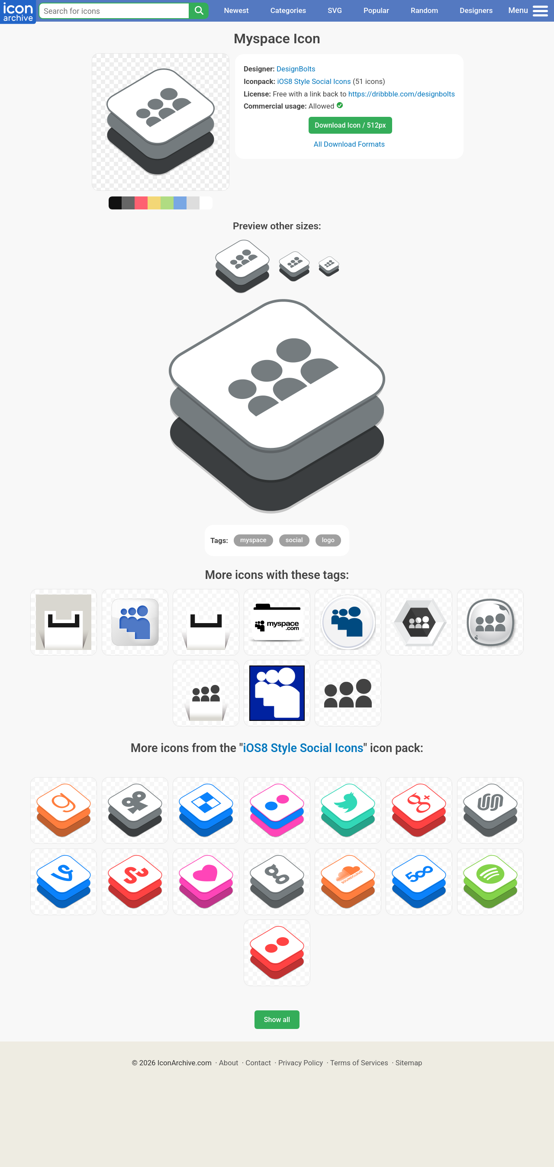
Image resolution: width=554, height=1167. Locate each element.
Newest (236, 10)
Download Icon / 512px (350, 125)
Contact (258, 1062)
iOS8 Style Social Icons (314, 81)
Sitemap (409, 1062)
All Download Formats (349, 144)
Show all (277, 1020)
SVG (335, 10)
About (228, 1062)
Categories (288, 10)
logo (328, 540)
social (294, 540)
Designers (476, 10)
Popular (376, 10)
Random (424, 10)
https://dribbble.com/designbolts (401, 94)
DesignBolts (296, 68)
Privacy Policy (300, 1062)
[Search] (199, 11)
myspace (253, 540)
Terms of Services (359, 1062)
